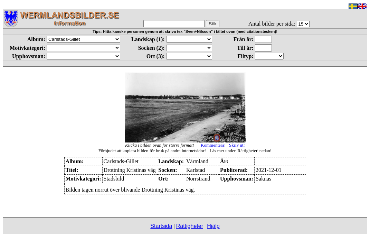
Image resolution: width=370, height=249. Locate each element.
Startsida (161, 226)
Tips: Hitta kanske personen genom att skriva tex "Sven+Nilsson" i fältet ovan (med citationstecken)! (185, 31)
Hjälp (213, 226)
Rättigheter (189, 226)
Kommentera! (213, 145)
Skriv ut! (237, 145)
